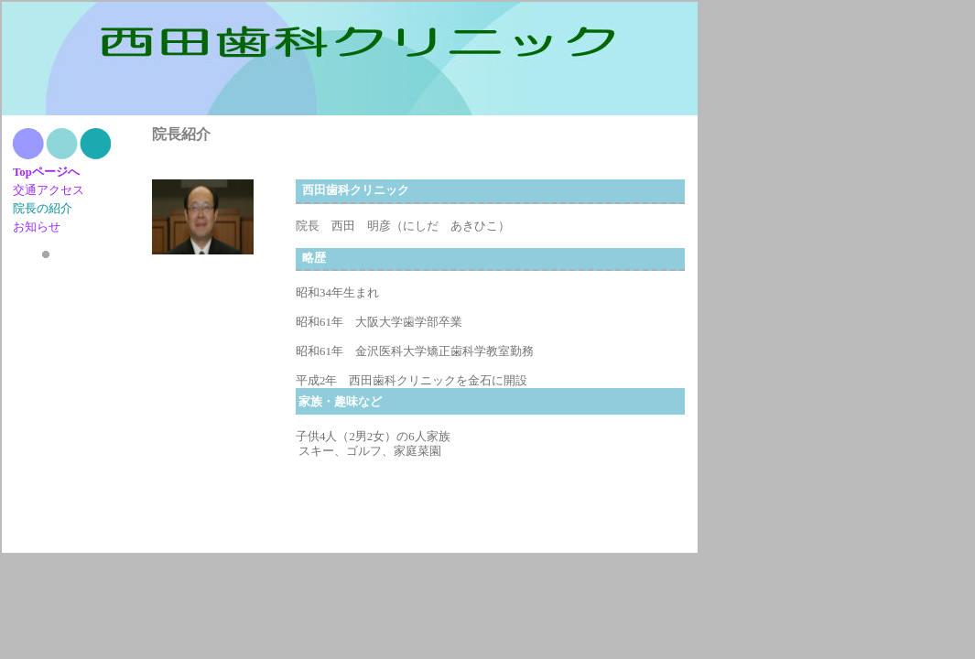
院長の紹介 (42, 208)
